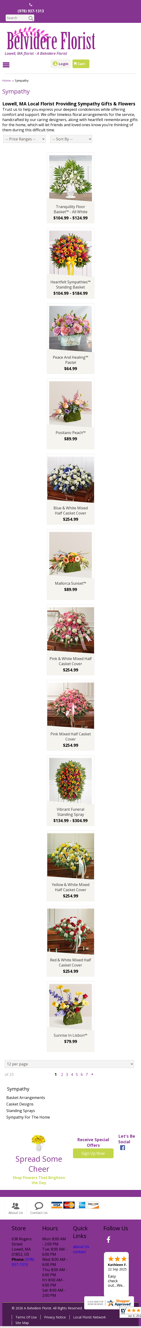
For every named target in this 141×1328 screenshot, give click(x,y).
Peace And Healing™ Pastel (70, 361)
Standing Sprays (20, 1112)
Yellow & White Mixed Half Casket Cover (70, 889)
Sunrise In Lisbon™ (70, 1036)
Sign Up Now (93, 1155)
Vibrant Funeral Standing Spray (70, 813)
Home (6, 80)
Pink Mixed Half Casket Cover (70, 738)
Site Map (22, 1324)
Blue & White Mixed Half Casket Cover (70, 512)
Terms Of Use (26, 1319)
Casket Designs (20, 1105)
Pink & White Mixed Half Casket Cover (71, 663)
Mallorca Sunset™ (70, 585)
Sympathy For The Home (28, 1118)
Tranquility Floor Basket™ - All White (71, 211)
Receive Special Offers (93, 1144)
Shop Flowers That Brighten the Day (39, 1182)
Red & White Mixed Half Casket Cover (70, 964)
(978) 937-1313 (31, 11)
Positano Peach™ (71, 434)
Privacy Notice (55, 1319)
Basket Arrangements (25, 1099)
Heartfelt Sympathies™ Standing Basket (70, 286)
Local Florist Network (89, 1319)
